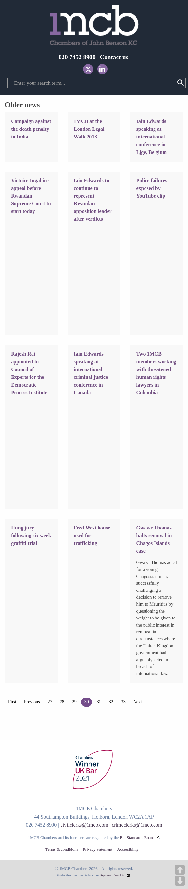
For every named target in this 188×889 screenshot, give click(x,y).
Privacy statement (97, 850)
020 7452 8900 (77, 57)
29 (74, 701)
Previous (32, 701)
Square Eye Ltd (113, 875)
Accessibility (128, 850)
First (12, 701)
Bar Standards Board (137, 837)
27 (50, 701)
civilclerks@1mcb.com (84, 825)
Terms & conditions (61, 850)
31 (99, 701)
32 (111, 701)
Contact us (114, 57)
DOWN (180, 881)
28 (62, 701)
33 (123, 701)
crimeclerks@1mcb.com (137, 825)
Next (137, 701)
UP (180, 870)
